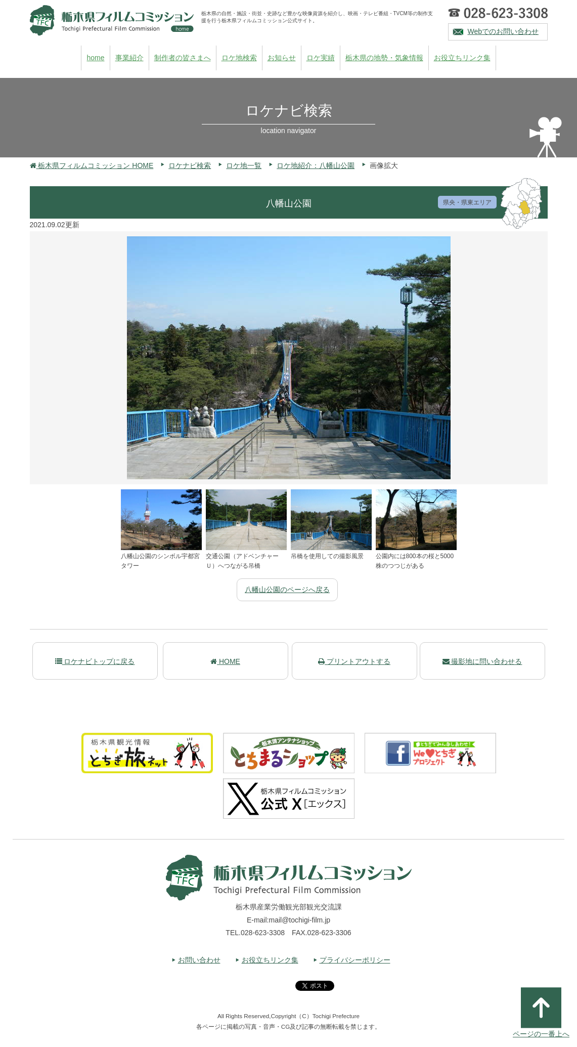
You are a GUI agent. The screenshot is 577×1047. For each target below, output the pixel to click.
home (95, 58)
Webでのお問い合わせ (503, 31)
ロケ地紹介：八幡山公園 (315, 165)
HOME (225, 661)
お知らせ (282, 58)
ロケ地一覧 (243, 165)
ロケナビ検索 (189, 165)
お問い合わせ (199, 960)
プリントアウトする (354, 661)
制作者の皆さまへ (182, 58)
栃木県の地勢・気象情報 (384, 58)
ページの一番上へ (541, 1012)
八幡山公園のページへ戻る (287, 589)
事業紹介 (129, 58)
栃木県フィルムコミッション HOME (92, 165)
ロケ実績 (320, 58)
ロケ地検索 (239, 58)
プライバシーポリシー (355, 960)
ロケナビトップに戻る (95, 661)
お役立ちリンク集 (462, 58)
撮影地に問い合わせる (482, 661)
